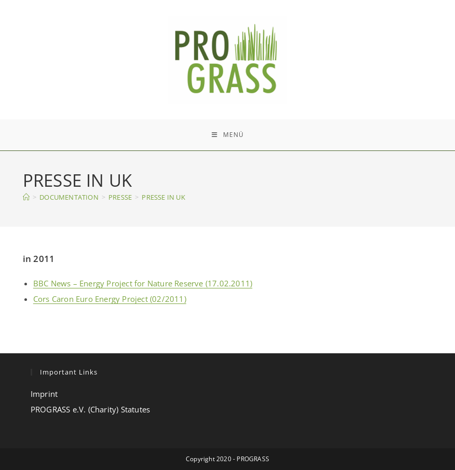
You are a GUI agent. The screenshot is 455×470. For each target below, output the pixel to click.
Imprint (44, 394)
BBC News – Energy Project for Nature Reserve (118, 283)
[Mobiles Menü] (227, 134)
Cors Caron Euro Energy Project (90, 299)
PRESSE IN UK (163, 197)
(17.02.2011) (228, 283)
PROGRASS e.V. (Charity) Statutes (90, 409)
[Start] (26, 197)
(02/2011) (167, 299)
